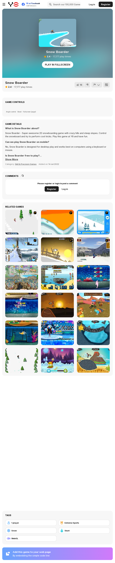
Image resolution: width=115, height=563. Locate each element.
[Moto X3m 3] (93, 360)
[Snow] (31, 531)
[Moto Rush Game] (21, 249)
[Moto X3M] (57, 305)
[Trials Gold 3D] (93, 305)
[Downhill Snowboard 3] (57, 249)
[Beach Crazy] (57, 277)
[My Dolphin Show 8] (57, 332)
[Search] (50, 4)
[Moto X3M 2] (93, 332)
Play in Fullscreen (57, 64)
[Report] (96, 84)
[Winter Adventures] (57, 360)
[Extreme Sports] (84, 523)
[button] (11, 159)
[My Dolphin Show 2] (21, 277)
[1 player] (31, 523)
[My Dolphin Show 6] (21, 305)
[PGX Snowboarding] (57, 222)
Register (105, 4)
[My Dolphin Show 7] (21, 332)
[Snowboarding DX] (93, 249)
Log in (92, 4)
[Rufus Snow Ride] (93, 222)
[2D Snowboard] (21, 222)
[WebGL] (31, 538)
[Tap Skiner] (21, 360)
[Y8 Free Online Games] (13, 4)
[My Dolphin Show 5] (93, 277)
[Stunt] (84, 531)
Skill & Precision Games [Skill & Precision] (26, 164)
